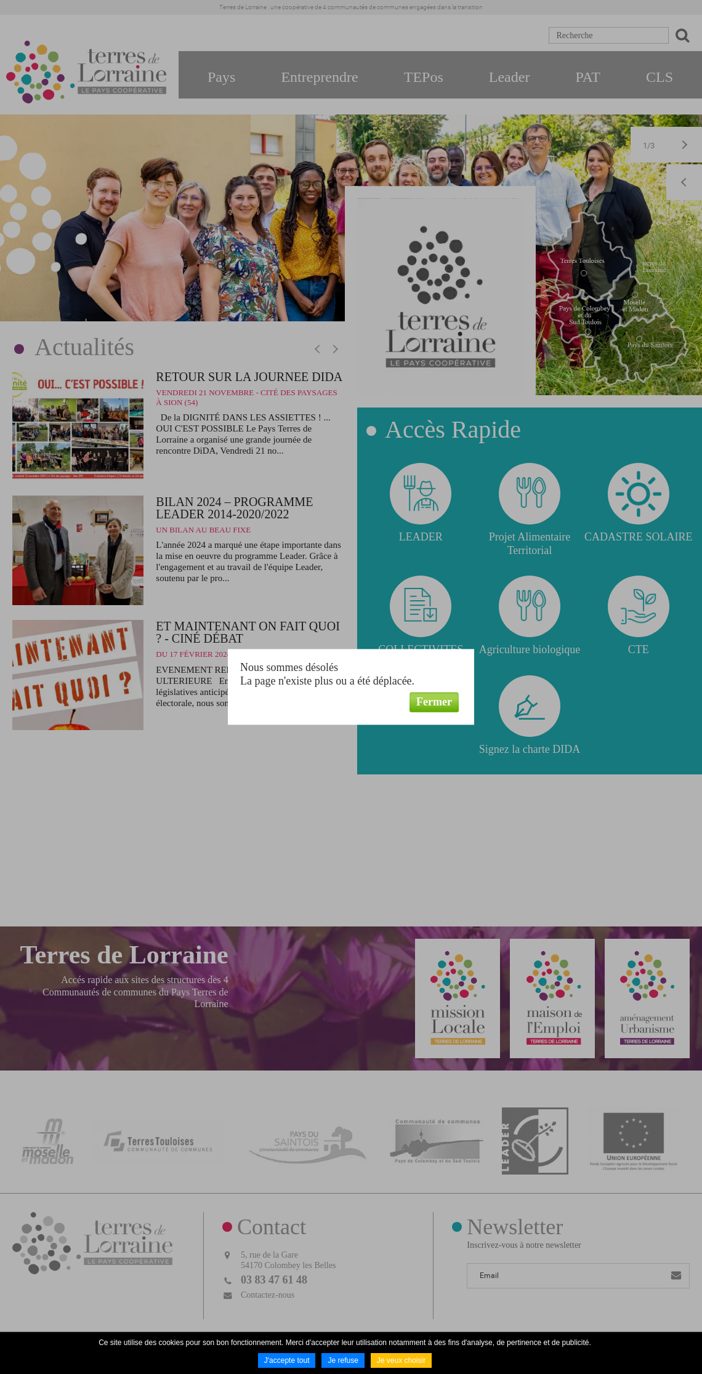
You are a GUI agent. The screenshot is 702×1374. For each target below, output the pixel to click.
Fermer (434, 702)
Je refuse (343, 1360)
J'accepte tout (287, 1360)
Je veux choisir (401, 1360)
